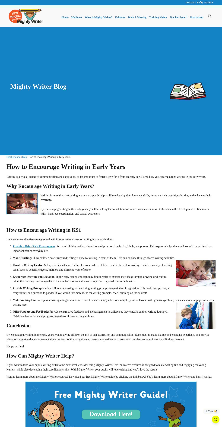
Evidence (120, 17)
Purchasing (196, 17)
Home (65, 17)
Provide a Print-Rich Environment (34, 246)
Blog (24, 156)
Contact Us (193, 3)
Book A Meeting (137, 17)
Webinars (76, 17)
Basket (208, 3)
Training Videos (158, 17)
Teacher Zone (177, 17)
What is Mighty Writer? (99, 17)
